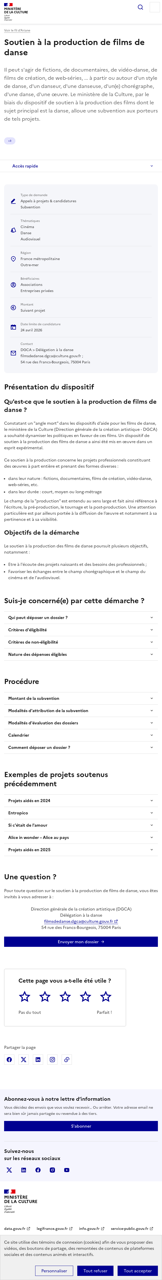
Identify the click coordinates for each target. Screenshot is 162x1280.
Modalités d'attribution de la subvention (48, 711)
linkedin (23, 1170)
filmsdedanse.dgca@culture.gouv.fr (78, 921)
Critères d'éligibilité (27, 630)
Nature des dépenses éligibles (37, 654)
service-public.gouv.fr (129, 1228)
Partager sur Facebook (9, 1059)
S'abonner (81, 1126)
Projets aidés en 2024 (29, 801)
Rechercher (140, 7)
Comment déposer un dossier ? (39, 747)
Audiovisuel (53, 141)
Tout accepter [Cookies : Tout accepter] (138, 1271)
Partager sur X (23, 1059)
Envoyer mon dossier (78, 942)
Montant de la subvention (33, 698)
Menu (155, 7)
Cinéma (13, 141)
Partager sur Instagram (52, 1059)
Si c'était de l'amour (27, 825)
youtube (67, 1170)
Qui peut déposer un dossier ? (38, 617)
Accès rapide (25, 166)
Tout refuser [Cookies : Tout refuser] (95, 1271)
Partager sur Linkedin (38, 1059)
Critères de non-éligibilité (33, 642)
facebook (38, 1170)
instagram (52, 1170)
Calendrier (18, 735)
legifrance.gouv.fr (52, 1228)
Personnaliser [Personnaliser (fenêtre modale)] (54, 1271)
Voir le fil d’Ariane (17, 30)
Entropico (18, 813)
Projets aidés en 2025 (29, 850)
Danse (32, 141)
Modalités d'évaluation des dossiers (43, 723)
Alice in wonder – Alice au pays (38, 837)
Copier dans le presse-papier (67, 1059)
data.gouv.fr (14, 1228)
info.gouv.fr (89, 1228)
